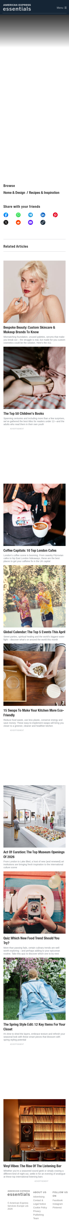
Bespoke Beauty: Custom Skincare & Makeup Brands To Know (29, 329)
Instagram (58, 1204)
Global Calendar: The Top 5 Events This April (34, 632)
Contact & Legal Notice (39, 1202)
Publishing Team (38, 1216)
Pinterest (57, 1207)
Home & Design (14, 192)
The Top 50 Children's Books (23, 413)
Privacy (37, 1211)
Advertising (38, 1196)
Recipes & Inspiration (44, 192)
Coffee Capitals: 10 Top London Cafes (29, 550)
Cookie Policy (40, 1207)
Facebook (58, 1200)
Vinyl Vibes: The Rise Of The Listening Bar (32, 1166)
